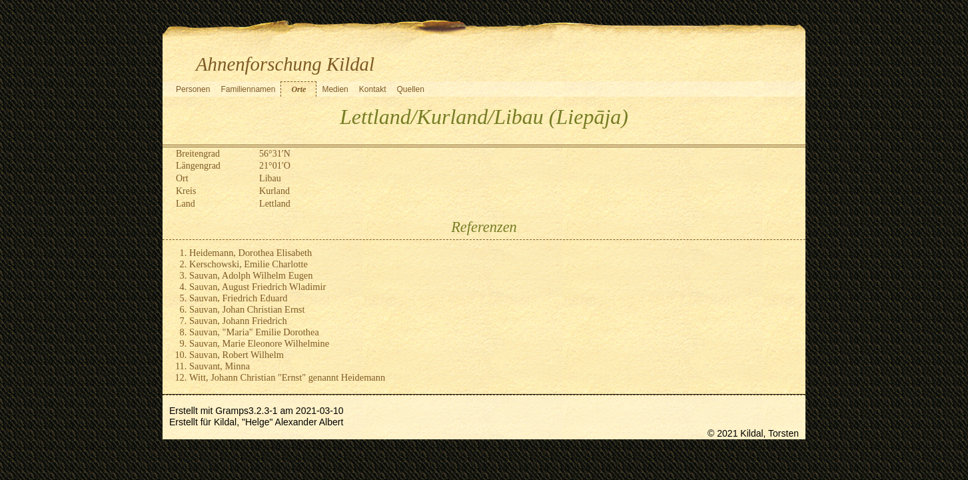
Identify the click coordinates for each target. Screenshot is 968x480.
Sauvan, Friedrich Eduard (238, 298)
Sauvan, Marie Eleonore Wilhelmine (259, 343)
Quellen (410, 89)
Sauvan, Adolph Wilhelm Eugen (250, 275)
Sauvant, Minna (219, 366)
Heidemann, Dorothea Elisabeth (250, 252)
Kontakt (372, 89)
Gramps (231, 410)
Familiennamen (248, 89)
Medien (335, 89)
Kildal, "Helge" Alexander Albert (278, 422)
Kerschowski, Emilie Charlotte (248, 264)
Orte (298, 89)
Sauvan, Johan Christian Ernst (246, 309)
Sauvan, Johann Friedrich (238, 320)
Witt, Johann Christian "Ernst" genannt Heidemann (287, 377)
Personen (193, 89)
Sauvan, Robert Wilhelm (236, 354)
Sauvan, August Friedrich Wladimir (257, 286)
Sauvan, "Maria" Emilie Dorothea (254, 332)
